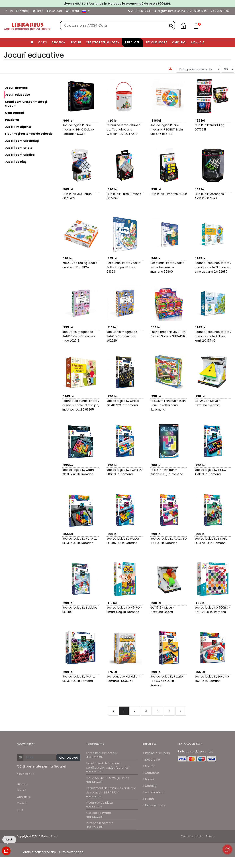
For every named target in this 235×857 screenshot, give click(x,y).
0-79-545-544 (139, 11)
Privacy (210, 836)
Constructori (14, 113)
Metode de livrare (98, 813)
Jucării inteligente (18, 127)
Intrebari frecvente (99, 823)
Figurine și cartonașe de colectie (28, 134)
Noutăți (22, 11)
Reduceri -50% (154, 805)
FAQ (20, 810)
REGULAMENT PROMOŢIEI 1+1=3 (107, 778)
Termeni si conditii (192, 836)
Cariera (72, 11)
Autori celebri (153, 792)
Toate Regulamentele (101, 753)
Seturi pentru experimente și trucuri (26, 104)
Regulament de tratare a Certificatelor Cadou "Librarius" (107, 765)
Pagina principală (156, 753)
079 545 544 (25, 774)
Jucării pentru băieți (19, 155)
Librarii (38, 11)
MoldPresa (51, 836)
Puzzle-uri (12, 120)
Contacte (55, 11)
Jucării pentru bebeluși (22, 141)
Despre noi (151, 760)
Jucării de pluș (15, 162)
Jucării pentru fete (18, 148)
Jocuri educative (17, 94)
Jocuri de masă (16, 88)
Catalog (149, 786)
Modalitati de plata (99, 803)
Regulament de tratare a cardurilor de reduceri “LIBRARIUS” (111, 790)
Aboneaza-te (68, 758)
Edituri (148, 799)
